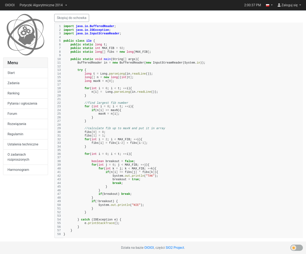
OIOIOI (10, 5)
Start (11, 73)
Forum (12, 114)
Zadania (13, 83)
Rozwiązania (17, 124)
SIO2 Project (175, 248)
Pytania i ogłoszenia (22, 103)
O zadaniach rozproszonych (18, 157)
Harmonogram (18, 170)
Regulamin (15, 134)
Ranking (13, 93)
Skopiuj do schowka (72, 18)
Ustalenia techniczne (23, 144)
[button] (43, 5)
